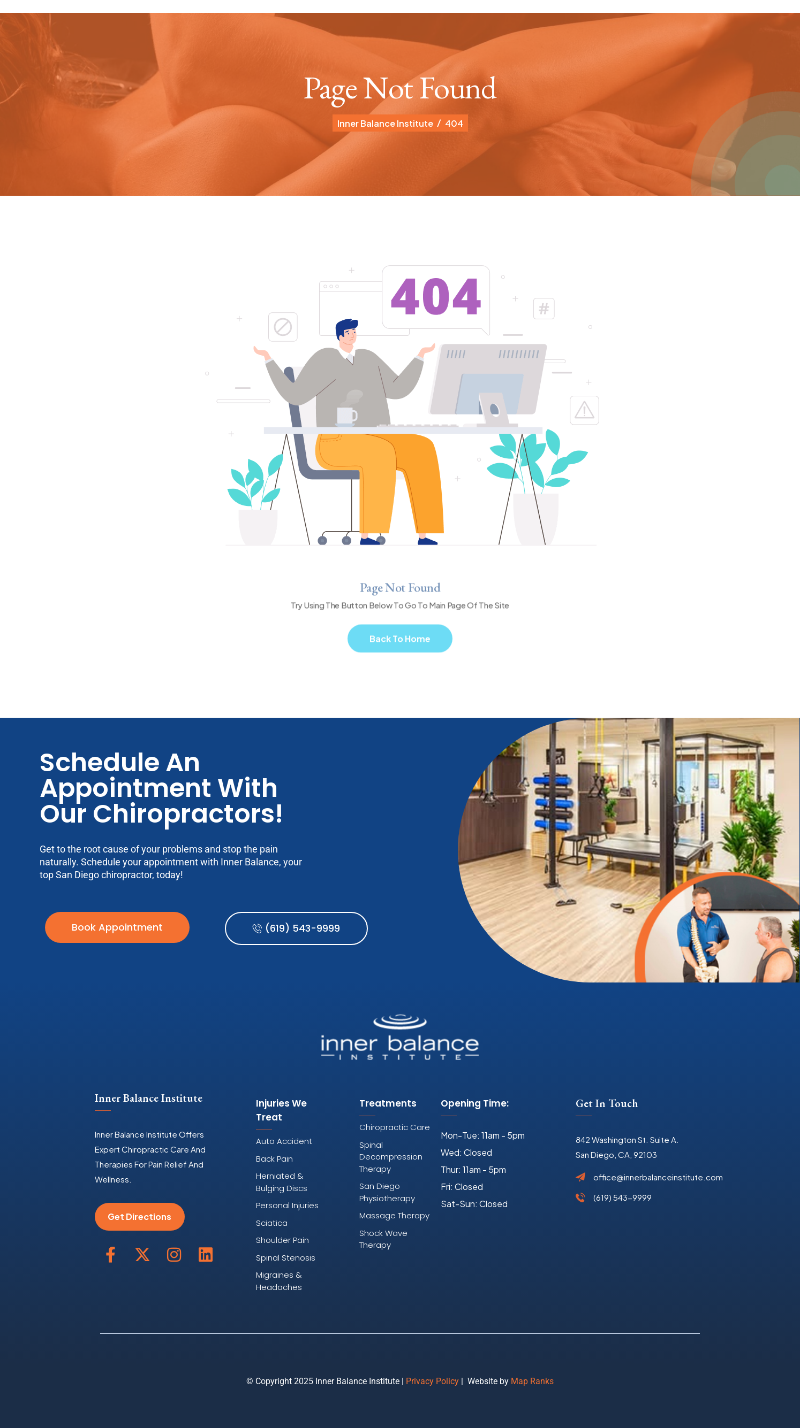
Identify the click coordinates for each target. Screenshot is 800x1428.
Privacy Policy (432, 1381)
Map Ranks (532, 1381)
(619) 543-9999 (622, 1197)
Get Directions (139, 1216)
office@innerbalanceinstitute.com (658, 1177)
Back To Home (400, 642)
